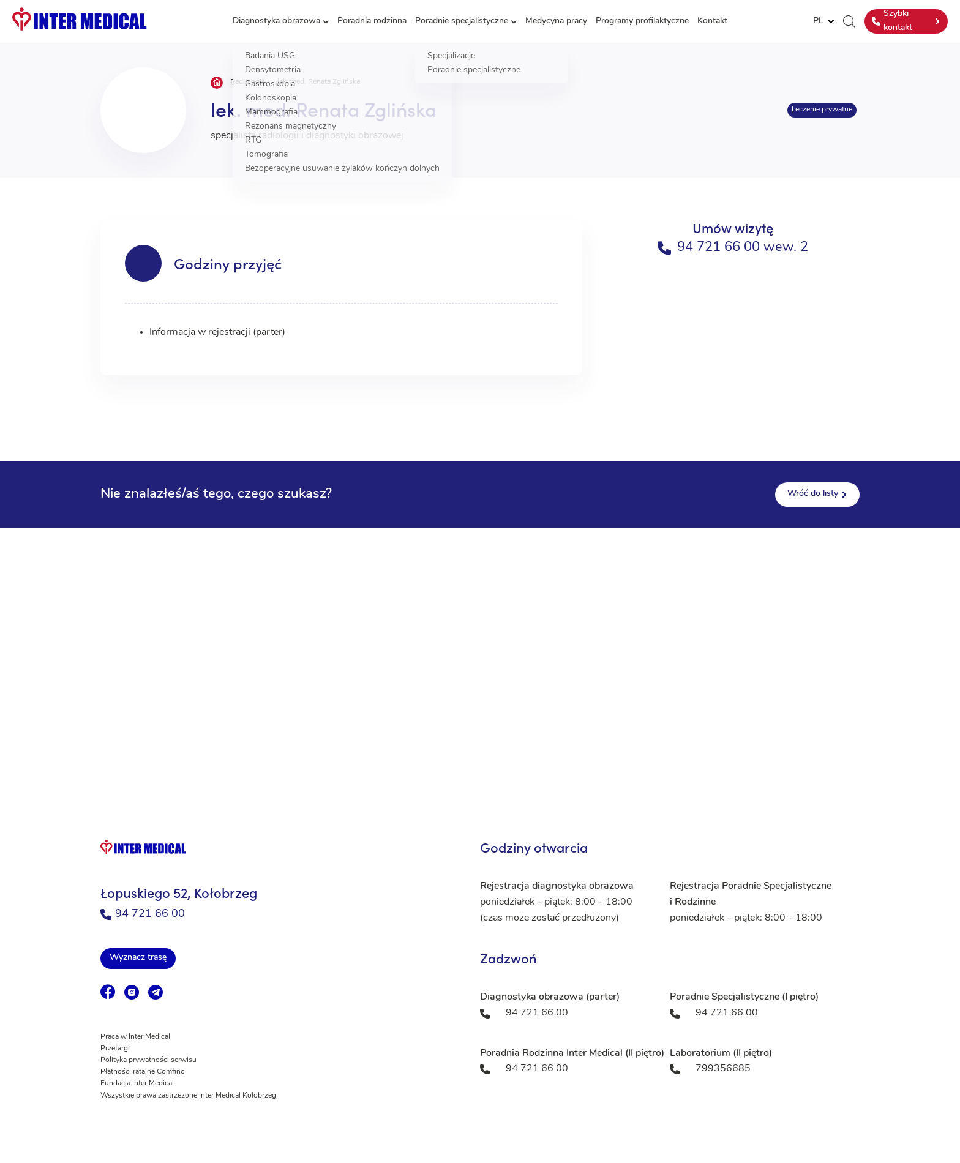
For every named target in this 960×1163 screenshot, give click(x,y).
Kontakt (712, 21)
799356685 (723, 1069)
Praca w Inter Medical (135, 1037)
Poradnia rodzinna (372, 21)
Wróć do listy (812, 493)
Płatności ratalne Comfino (142, 1071)
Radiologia (247, 82)
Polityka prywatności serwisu (148, 1060)
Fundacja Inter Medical (137, 1083)
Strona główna (217, 83)
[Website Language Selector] (823, 21)
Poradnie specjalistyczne (461, 21)
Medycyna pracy (556, 21)
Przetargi (115, 1048)
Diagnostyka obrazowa (276, 21)
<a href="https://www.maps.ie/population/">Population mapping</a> (480, 650)
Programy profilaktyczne (642, 21)
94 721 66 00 (142, 914)
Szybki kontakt (892, 20)
